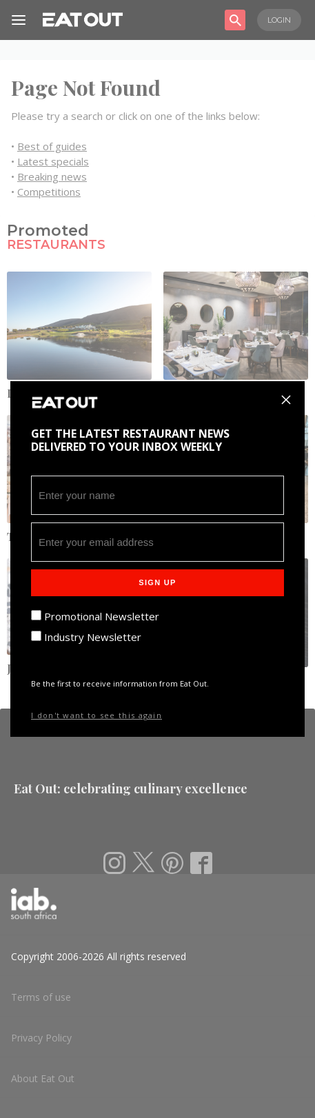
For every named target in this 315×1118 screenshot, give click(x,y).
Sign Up (157, 582)
